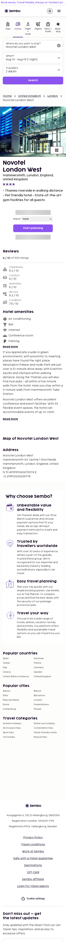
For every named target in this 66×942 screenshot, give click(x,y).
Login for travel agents (33, 886)
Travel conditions (33, 844)
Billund (37, 691)
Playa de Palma (11, 700)
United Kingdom (29, 96)
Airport (17, 219)
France (37, 663)
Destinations (33, 865)
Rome (6, 704)
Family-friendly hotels (45, 732)
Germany (39, 667)
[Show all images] (56, 150)
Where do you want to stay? (23, 43)
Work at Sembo (33, 851)
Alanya (6, 691)
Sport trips (8, 732)
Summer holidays (12, 723)
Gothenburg (9, 709)
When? (10, 55)
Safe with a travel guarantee (33, 858)
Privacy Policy (33, 837)
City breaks (9, 737)
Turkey (6, 663)
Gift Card (33, 872)
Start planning (33, 228)
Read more (10, 347)
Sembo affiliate (33, 879)
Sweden (38, 672)
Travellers (12, 68)
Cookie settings (33, 898)
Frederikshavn (41, 704)
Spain (6, 658)
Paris (5, 695)
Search (33, 80)
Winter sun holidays (44, 723)
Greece (7, 672)
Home (7, 96)
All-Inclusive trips (12, 728)
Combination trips (43, 728)
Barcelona (39, 695)
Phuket (37, 709)
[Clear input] (59, 45)
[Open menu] (59, 11)
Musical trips (40, 737)
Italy (5, 667)
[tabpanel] (33, 62)
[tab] (8, 29)
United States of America (16, 676)
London (52, 96)
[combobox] (30, 47)
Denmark (39, 658)
